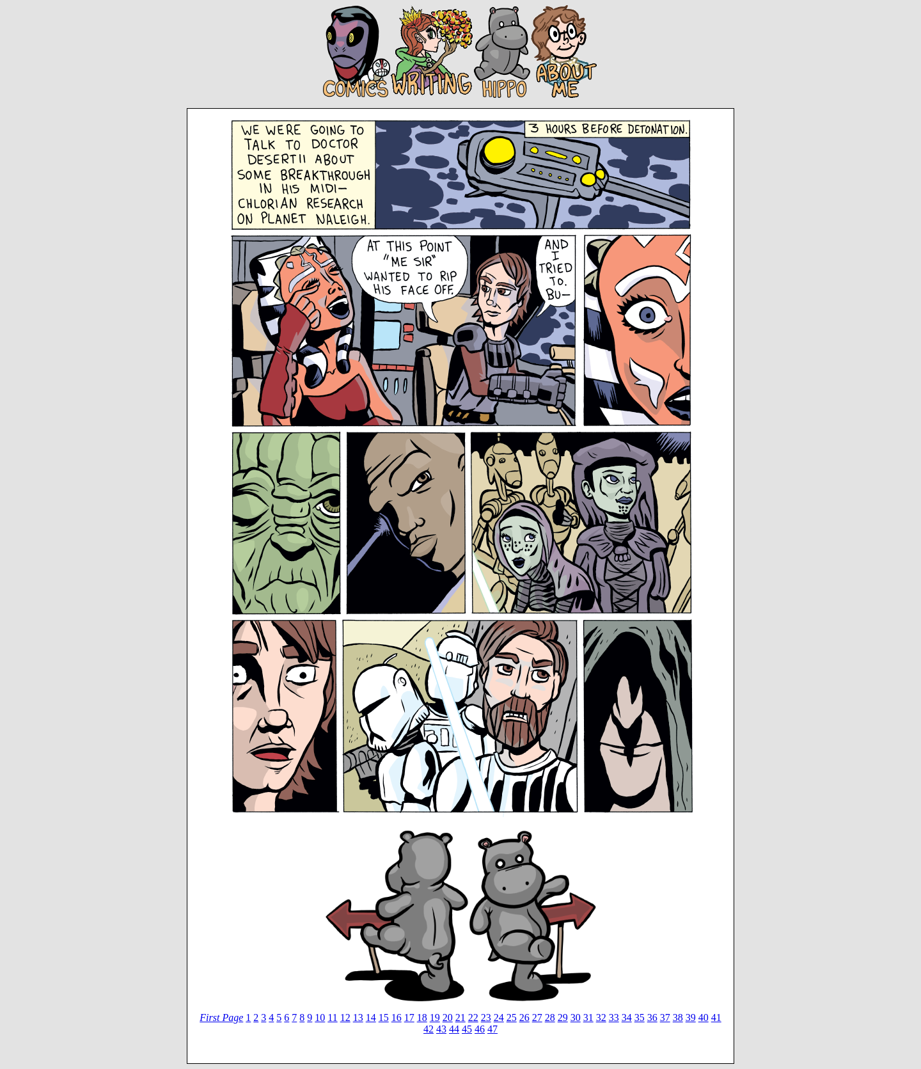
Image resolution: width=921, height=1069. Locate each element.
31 (588, 1017)
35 (639, 1017)
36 (652, 1017)
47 (492, 1029)
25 (512, 1017)
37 (665, 1017)
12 (345, 1017)
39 (691, 1017)
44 (454, 1029)
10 (320, 1017)
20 (448, 1017)
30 (576, 1017)
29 (563, 1017)
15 (384, 1017)
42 (428, 1029)
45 (467, 1029)
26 (524, 1017)
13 (358, 1017)
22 (473, 1017)
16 (396, 1017)
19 (435, 1017)
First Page (221, 1017)
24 (499, 1017)
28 (550, 1017)
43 (441, 1029)
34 (627, 1017)
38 (678, 1017)
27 (537, 1017)
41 (716, 1017)
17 (409, 1017)
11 (332, 1017)
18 (422, 1017)
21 (460, 1017)
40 (703, 1017)
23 (486, 1017)
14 (371, 1017)
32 (601, 1017)
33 (614, 1017)
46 (480, 1029)
